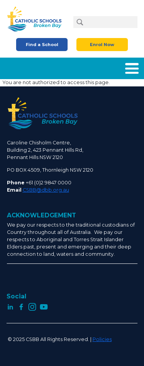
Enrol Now (102, 44)
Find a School (42, 44)
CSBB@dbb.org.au (46, 190)
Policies (102, 339)
